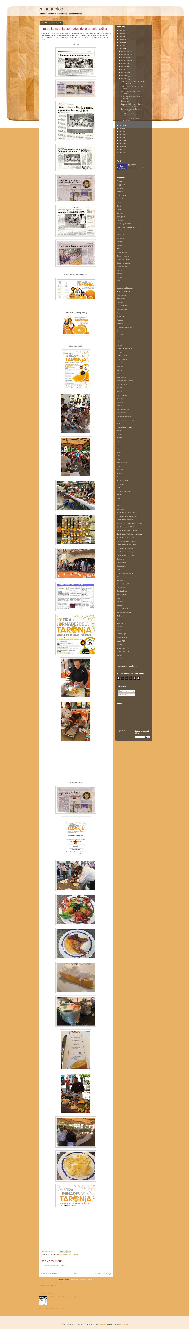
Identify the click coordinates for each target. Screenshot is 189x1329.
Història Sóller (122, 356)
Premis (119, 477)
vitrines (119, 644)
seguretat (120, 509)
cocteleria (120, 234)
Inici (76, 1273)
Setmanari (120, 559)
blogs (119, 202)
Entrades (122, 691)
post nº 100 (121, 470)
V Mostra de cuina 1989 (49, 1286)
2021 (121, 42)
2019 (121, 48)
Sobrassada (121, 566)
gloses (119, 338)
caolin (119, 209)
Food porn (120, 316)
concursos (120, 245)
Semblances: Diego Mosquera (127, 516)
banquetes (120, 199)
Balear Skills (121, 195)
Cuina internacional (123, 259)
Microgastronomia (123, 409)
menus (119, 405)
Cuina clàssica (122, 252)
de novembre (126, 54)
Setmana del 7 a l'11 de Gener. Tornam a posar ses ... (131, 105)
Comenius (120, 238)
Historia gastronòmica (124, 349)
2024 (121, 33)
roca (118, 498)
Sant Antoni (125, 101)
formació (120, 324)
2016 (121, 131)
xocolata (120, 655)
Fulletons (120, 334)
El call (119, 284)
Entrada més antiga (103, 1273)
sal (118, 505)
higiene (119, 345)
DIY (118, 281)
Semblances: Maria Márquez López (129, 534)
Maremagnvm (122, 395)
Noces (119, 434)
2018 (121, 125)
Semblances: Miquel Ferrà (126, 537)
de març (124, 72)
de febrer (124, 76)
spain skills (121, 580)
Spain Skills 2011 (123, 584)
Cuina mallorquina (123, 263)
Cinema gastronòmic (124, 224)
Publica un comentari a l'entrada (55, 1265)
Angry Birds (121, 185)
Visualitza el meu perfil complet (138, 168)
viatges (119, 627)
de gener (124, 79)
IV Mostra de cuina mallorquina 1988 (51, 1308)
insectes (120, 366)
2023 (121, 36)
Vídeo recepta (122, 637)
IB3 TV (119, 363)
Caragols (120, 213)
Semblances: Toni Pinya (125, 552)
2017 (121, 128)
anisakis (120, 188)
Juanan (133, 165)
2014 (121, 137)
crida (118, 249)
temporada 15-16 (123, 609)
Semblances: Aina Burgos (126, 512)
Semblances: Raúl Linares (126, 548)
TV (118, 619)
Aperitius (120, 192)
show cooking (122, 562)
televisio (120, 602)
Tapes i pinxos (122, 595)
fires (59, 1255)
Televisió (120, 605)
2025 (121, 30)
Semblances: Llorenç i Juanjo (127, 530)
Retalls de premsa (123, 491)
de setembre (126, 60)
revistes (119, 495)
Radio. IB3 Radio (123, 480)
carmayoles (121, 217)
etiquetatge (121, 302)
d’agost (124, 63)
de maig (124, 66)
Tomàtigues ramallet (124, 612)
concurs (120, 242)
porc (118, 466)
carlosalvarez (102, 1324)
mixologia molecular (124, 416)
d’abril (123, 69)
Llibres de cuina (122, 384)
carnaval (120, 220)
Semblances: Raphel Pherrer (127, 545)
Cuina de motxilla (123, 256)
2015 (121, 134)
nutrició (119, 438)
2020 (121, 45)
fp (117, 331)
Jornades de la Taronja (70, 1255)
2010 (121, 150)
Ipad (118, 373)
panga (119, 452)
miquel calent (121, 413)
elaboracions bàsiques (125, 288)
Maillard (120, 388)
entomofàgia (121, 295)
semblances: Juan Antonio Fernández (130, 523)
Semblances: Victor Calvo (126, 555)
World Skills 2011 (123, 648)
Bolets (119, 206)
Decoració (120, 277)
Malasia (119, 391)
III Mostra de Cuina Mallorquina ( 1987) (62, 1297)
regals (119, 488)
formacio (120, 320)
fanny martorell (122, 309)
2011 (121, 147)
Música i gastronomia (124, 427)
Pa (118, 448)
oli (118, 441)
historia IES (121, 352)
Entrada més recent (48, 1273)
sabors (119, 502)
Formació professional (124, 327)
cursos (119, 274)
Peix (118, 459)
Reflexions (120, 484)
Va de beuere (121, 623)
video (119, 630)
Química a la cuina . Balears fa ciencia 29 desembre (131, 110)
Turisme (120, 616)
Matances (120, 398)
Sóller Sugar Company (125, 573)
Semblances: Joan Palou (125, 520)
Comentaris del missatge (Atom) (81, 1280)
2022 (121, 39)
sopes (119, 577)
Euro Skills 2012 (122, 306)
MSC (119, 423)
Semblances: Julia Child (125, 527)
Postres (119, 473)
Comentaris (123, 695)
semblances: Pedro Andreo (126, 541)
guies (119, 341)
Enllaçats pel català (124, 291)
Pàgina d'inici (121, 731)
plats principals (122, 463)
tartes (119, 598)
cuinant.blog (51, 8)
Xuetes (119, 659)
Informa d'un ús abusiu (127, 666)
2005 (121, 153)
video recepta (121, 634)
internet (119, 370)
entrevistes (121, 299)
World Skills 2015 (123, 652)
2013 (121, 141)
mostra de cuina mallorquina (127, 420)
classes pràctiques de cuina (126, 227)
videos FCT (121, 641)
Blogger (125, 1324)
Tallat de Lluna (122, 591)
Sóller (119, 570)
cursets (119, 270)
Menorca (120, 402)
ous (118, 445)
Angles (119, 181)
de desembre (126, 51)
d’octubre (124, 57)
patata (119, 455)
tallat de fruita (121, 587)
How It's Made (122, 359)
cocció (119, 231)
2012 (121, 144)
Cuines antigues (122, 266)
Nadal (119, 431)
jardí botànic (121, 377)
